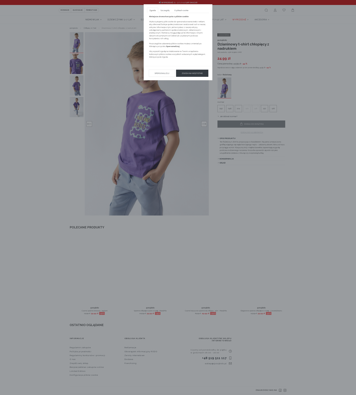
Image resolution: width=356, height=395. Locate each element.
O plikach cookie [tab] (181, 10)
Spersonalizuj (162, 73)
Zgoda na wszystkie (192, 73)
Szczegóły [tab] (165, 10)
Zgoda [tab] (152, 10)
